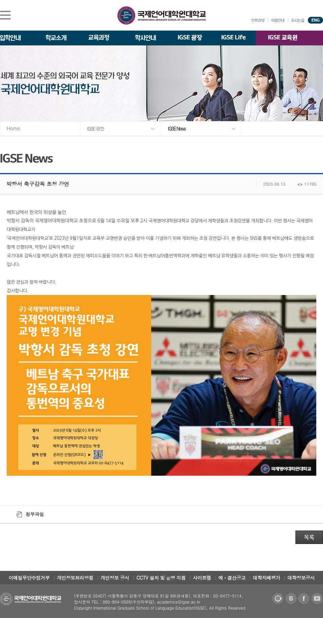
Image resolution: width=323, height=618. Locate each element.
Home (13, 128)
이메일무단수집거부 (29, 577)
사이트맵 (202, 577)
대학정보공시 (301, 577)
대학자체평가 (266, 577)
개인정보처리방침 (75, 577)
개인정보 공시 (115, 577)
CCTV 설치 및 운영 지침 (161, 577)
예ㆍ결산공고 (232, 577)
